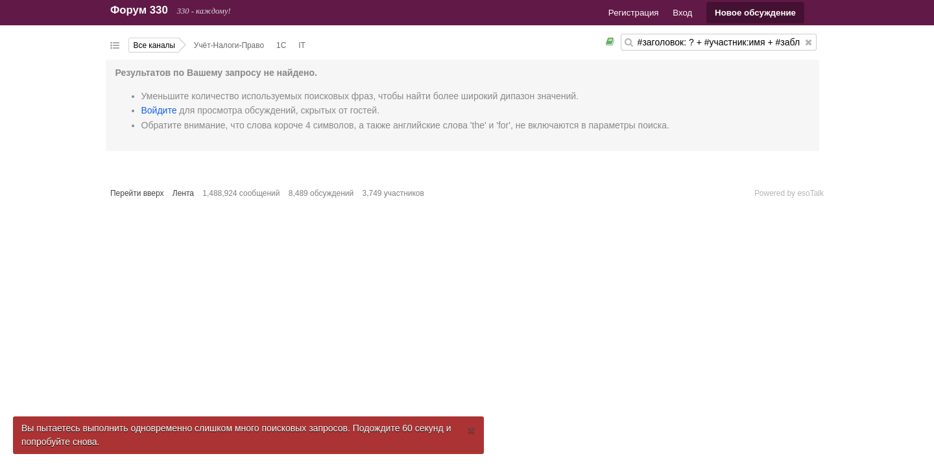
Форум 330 (139, 10)
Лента (183, 193)
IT (301, 45)
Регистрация (633, 13)
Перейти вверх (137, 193)
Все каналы (155, 45)
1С (281, 45)
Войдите (159, 110)
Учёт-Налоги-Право (229, 45)
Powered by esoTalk (789, 193)
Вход (682, 13)
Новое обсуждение (755, 13)
